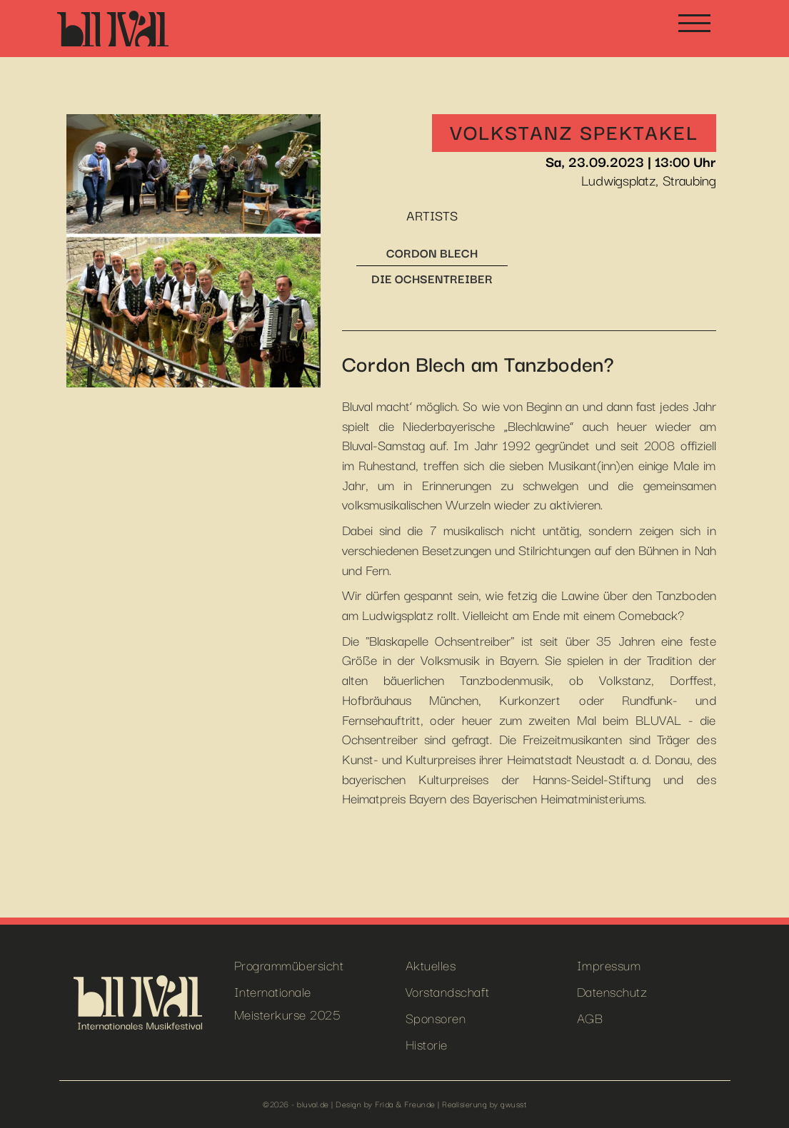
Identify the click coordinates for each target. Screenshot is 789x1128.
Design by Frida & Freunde (386, 1103)
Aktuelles (431, 964)
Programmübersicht (289, 964)
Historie (427, 1043)
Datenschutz (612, 990)
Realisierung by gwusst (484, 1103)
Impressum (609, 964)
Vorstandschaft (448, 990)
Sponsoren (436, 1017)
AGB (590, 1017)
